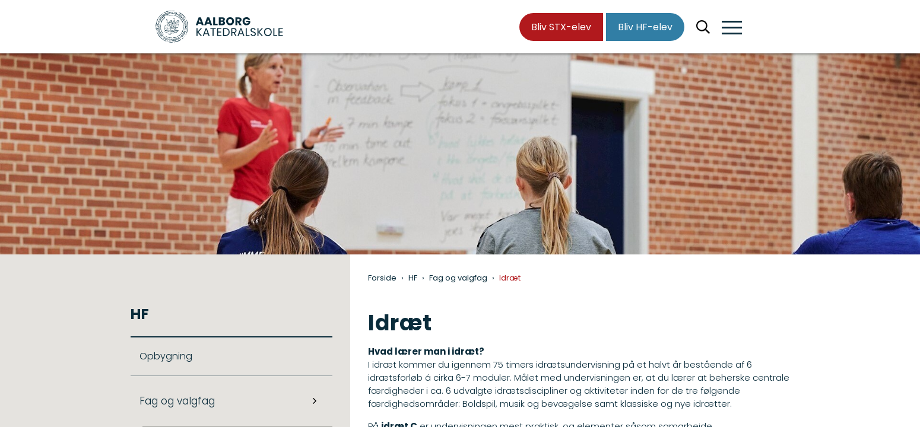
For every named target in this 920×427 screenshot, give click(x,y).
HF (412, 277)
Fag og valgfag (458, 277)
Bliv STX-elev (561, 27)
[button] (732, 28)
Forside (382, 277)
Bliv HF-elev (645, 27)
